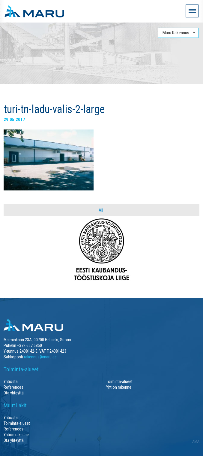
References (13, 387)
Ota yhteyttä (14, 393)
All (101, 210)
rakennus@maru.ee (40, 356)
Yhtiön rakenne (118, 387)
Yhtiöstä (11, 381)
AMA (195, 441)
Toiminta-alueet (119, 381)
